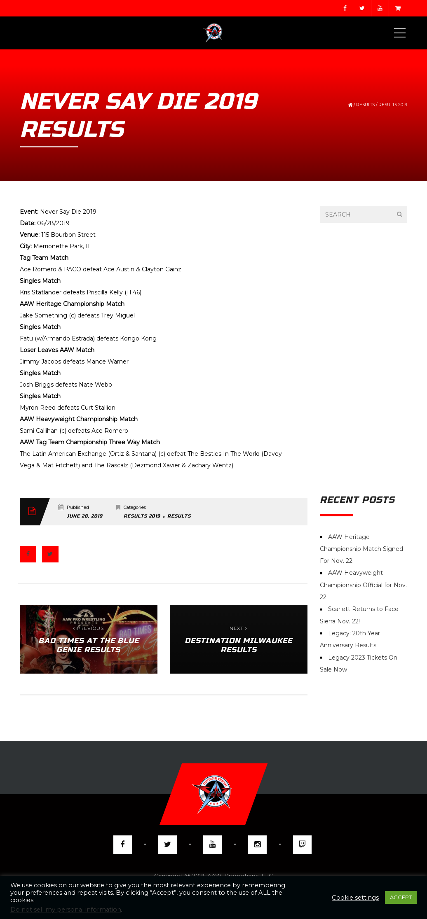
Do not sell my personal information (65, 909)
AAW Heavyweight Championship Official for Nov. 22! (363, 585)
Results (365, 104)
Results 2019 (392, 104)
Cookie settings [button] (355, 897)
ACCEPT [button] (401, 897)
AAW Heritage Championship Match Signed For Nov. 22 (361, 549)
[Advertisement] (364, 358)
